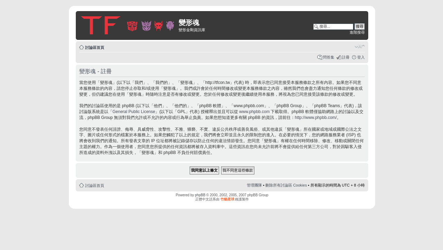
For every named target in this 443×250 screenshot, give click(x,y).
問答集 (328, 57)
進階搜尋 (357, 32)
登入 (361, 57)
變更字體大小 (360, 46)
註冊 (346, 57)
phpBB (200, 195)
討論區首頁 (94, 47)
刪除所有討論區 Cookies (286, 185)
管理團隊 (254, 185)
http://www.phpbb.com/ (316, 117)
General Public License (133, 111)
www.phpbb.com (254, 111)
